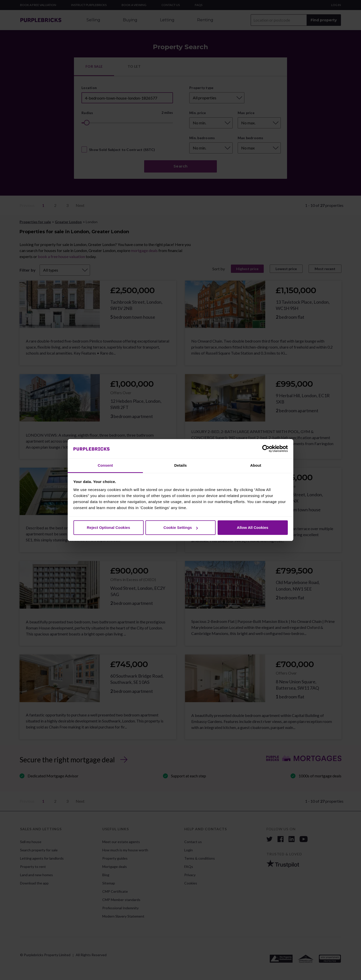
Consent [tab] (105, 465)
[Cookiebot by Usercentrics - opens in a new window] (266, 449)
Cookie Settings (180, 527)
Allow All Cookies (252, 527)
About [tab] (255, 465)
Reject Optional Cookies (108, 527)
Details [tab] (180, 465)
